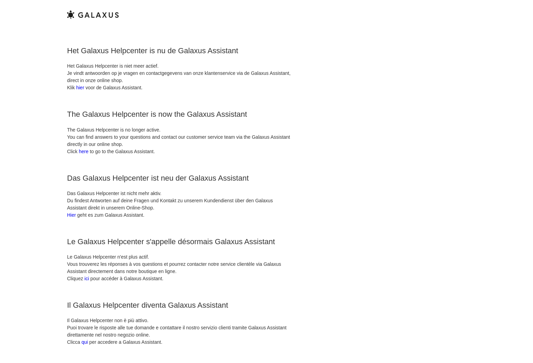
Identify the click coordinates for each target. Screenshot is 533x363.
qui (84, 342)
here (83, 151)
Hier (71, 215)
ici (87, 278)
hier (80, 87)
